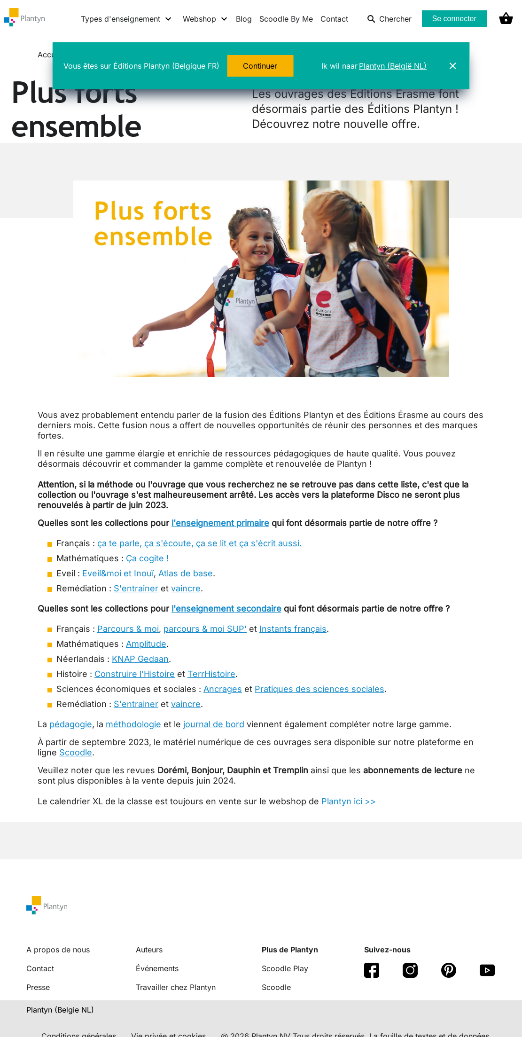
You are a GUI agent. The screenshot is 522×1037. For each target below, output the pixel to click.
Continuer (260, 66)
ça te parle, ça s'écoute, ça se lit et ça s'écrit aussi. (199, 543)
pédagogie (70, 724)
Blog (244, 19)
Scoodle (75, 752)
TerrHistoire (211, 674)
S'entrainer (136, 588)
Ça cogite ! (147, 558)
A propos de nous (58, 949)
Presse (38, 987)
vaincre (186, 588)
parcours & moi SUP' (205, 629)
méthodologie (133, 724)
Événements (157, 968)
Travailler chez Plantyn (176, 987)
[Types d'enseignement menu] (126, 19)
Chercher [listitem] (389, 19)
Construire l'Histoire (134, 674)
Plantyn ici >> (348, 801)
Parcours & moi (128, 629)
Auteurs (149, 949)
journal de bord (213, 724)
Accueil (52, 54)
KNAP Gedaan (140, 659)
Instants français (293, 629)
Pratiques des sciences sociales (319, 689)
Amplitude (146, 644)
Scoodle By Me (286, 19)
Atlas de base (185, 573)
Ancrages (222, 689)
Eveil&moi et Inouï (118, 573)
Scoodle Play (285, 968)
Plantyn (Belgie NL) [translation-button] (60, 1009)
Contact (334, 19)
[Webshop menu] (205, 19)
